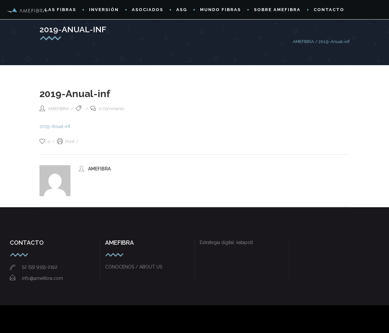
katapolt (244, 242)
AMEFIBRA (303, 41)
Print (65, 141)
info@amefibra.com (36, 278)
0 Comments (107, 108)
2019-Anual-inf (54, 126)
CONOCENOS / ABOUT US (133, 266)
